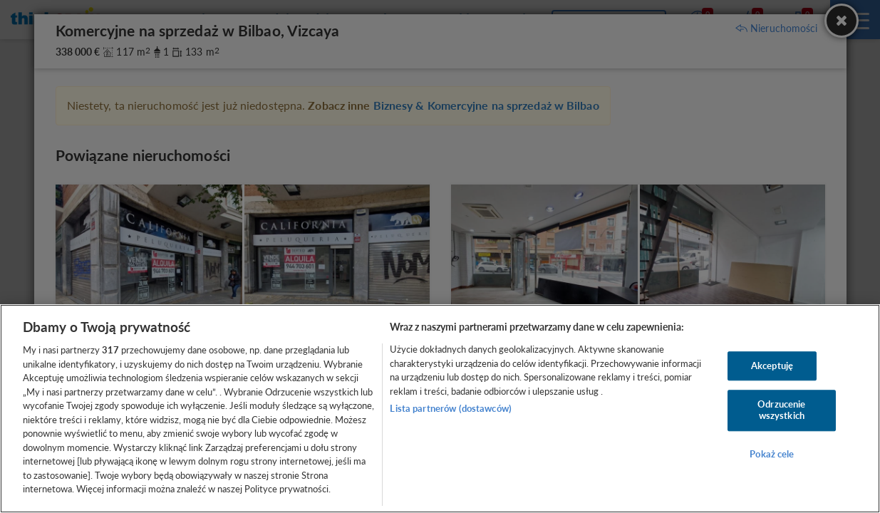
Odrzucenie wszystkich (781, 410)
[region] (440, 408)
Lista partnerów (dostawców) (451, 408)
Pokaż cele (772, 454)
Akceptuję (772, 365)
